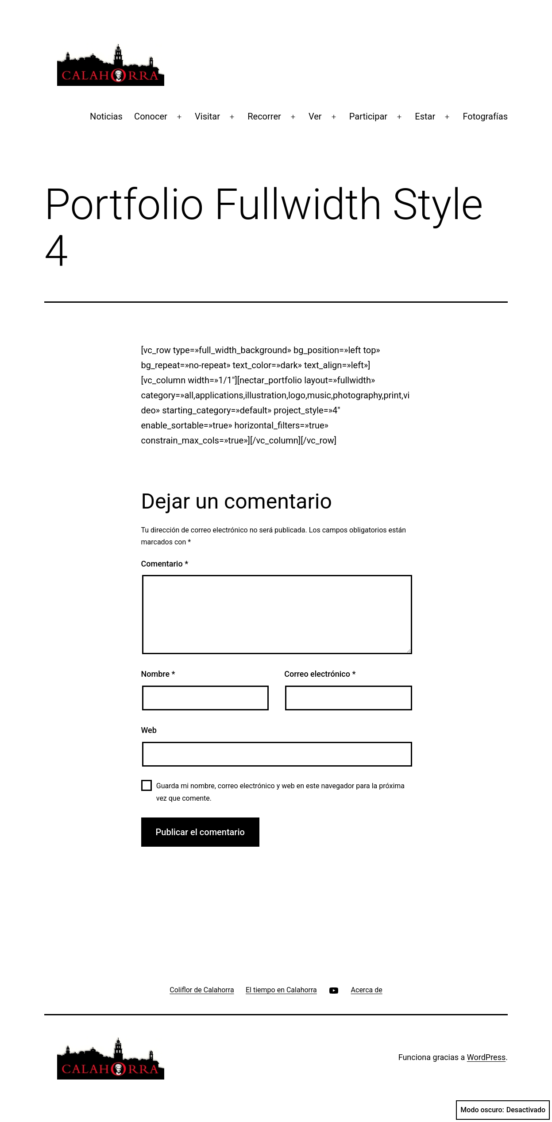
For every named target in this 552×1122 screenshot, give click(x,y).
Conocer (150, 116)
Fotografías (485, 116)
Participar (368, 116)
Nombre (158, 674)
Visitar (207, 116)
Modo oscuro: (502, 1110)
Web (149, 730)
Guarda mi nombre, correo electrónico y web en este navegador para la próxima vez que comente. (280, 792)
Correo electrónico (319, 674)
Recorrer (264, 116)
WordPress (486, 1057)
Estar (425, 116)
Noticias (106, 116)
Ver (315, 116)
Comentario (165, 563)
